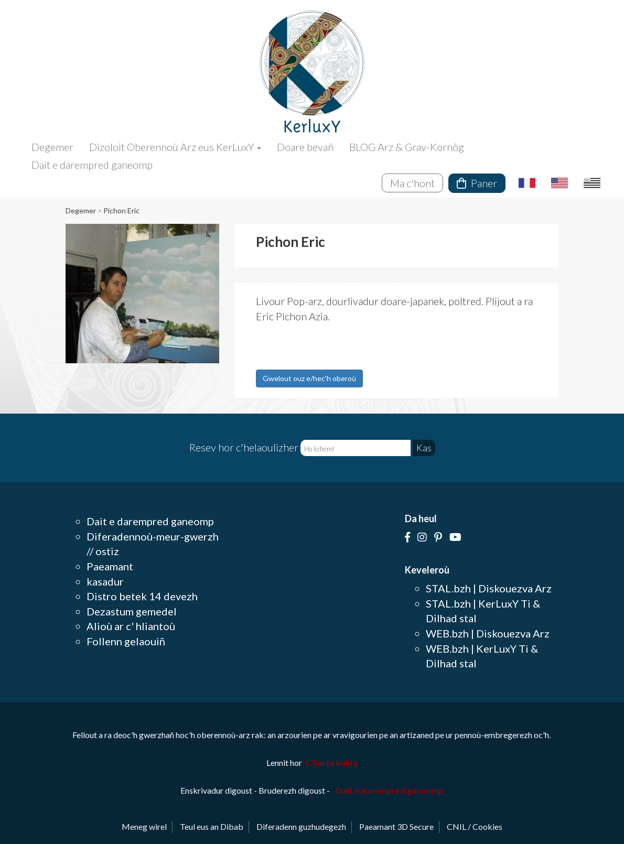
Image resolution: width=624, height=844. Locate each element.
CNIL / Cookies (474, 826)
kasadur (105, 581)
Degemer (52, 146)
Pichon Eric (121, 210)
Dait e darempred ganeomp (92, 164)
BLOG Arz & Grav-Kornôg (406, 146)
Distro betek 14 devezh (142, 596)
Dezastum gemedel (132, 611)
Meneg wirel (144, 826)
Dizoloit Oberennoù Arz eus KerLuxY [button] (175, 146)
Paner (477, 183)
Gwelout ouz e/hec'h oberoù (309, 378)
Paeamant (110, 566)
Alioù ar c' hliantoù (131, 626)
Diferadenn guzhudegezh (301, 826)
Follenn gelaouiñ (126, 641)
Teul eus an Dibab (211, 826)
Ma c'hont (412, 183)
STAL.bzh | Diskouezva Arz (489, 588)
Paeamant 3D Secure (396, 826)
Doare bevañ (305, 146)
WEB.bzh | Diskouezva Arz (488, 633)
